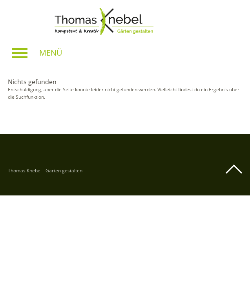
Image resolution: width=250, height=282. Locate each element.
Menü (50, 52)
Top (234, 169)
